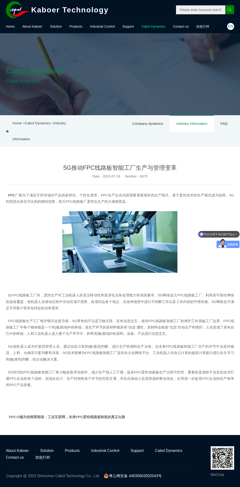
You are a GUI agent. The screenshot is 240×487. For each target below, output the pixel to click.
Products (75, 26)
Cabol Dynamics (153, 26)
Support (128, 26)
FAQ (224, 123)
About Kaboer (32, 26)
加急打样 (202, 26)
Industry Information (191, 123)
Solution (56, 26)
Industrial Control (102, 26)
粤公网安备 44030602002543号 (133, 476)
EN (230, 26)
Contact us (181, 26)
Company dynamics (147, 123)
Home (10, 26)
